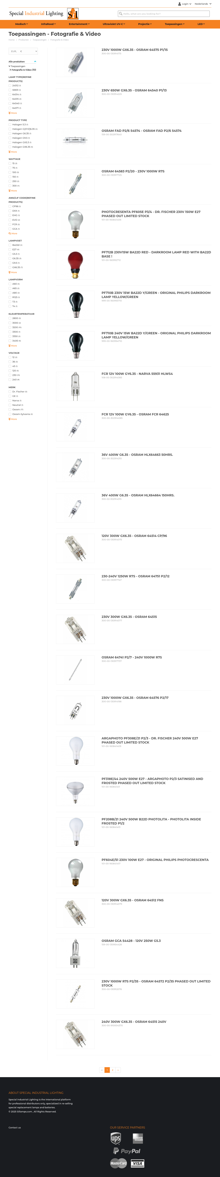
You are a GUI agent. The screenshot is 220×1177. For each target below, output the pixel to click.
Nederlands (203, 3)
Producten (24, 39)
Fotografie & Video (60, 39)
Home (12, 39)
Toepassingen (40, 39)
